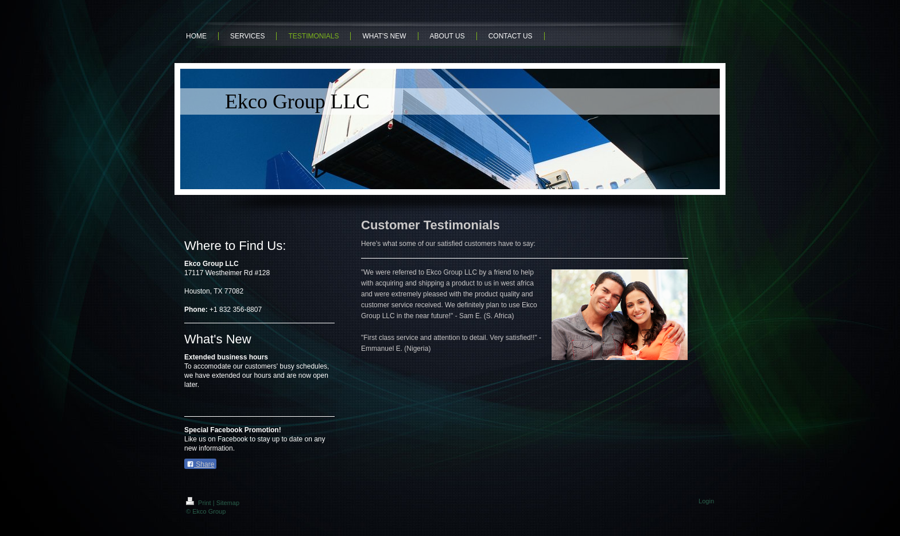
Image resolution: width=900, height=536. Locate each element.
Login (706, 501)
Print (199, 502)
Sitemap (227, 502)
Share (200, 464)
